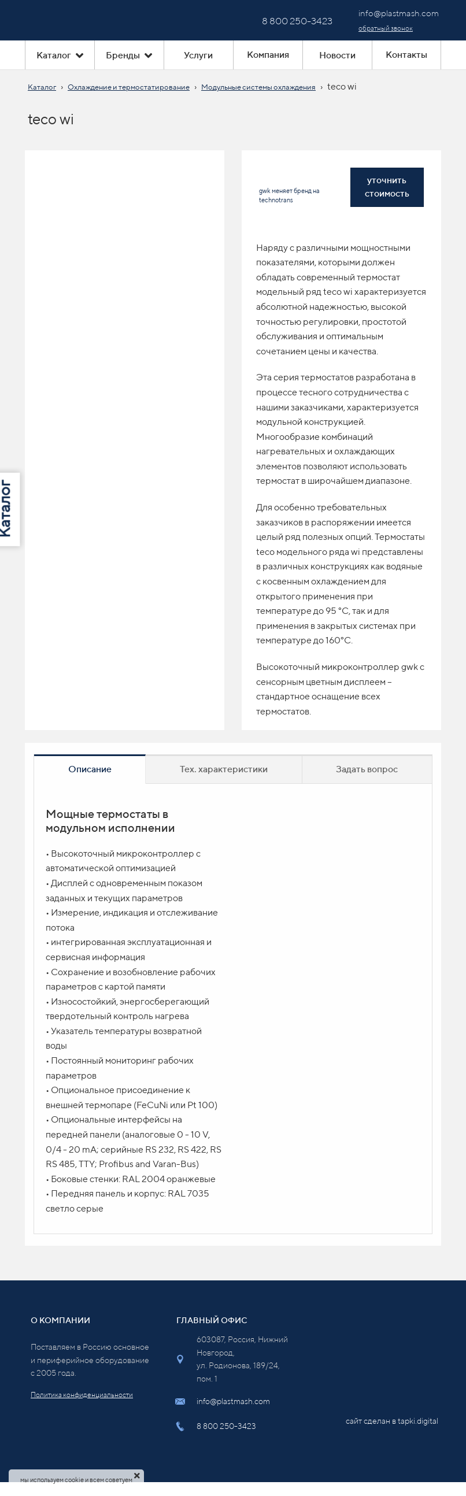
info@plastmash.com (233, 1401)
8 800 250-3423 (226, 1426)
